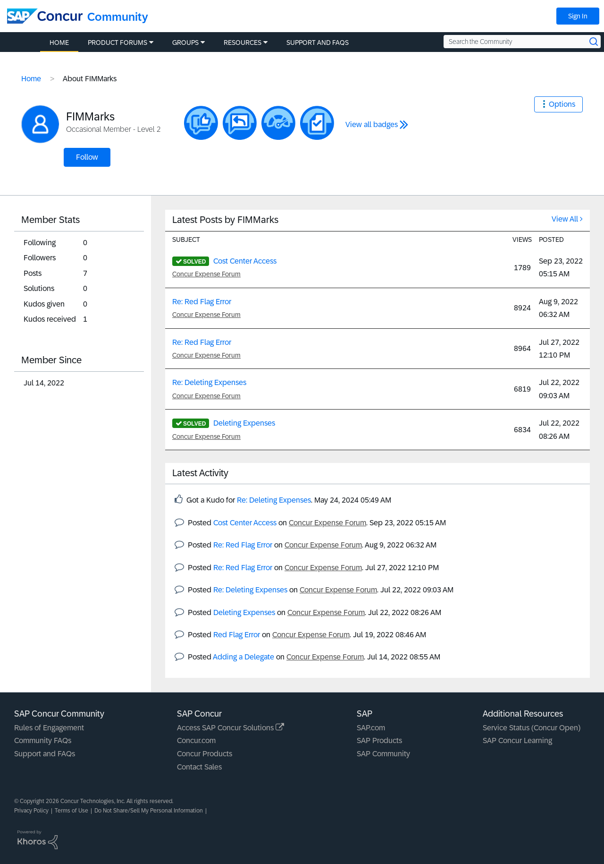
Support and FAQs (44, 754)
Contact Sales (199, 767)
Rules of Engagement (49, 728)
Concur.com (196, 740)
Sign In (577, 16)
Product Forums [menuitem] (117, 42)
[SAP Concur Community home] (45, 16)
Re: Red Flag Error (201, 302)
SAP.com (371, 728)
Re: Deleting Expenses (209, 382)
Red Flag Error (236, 635)
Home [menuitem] (59, 42)
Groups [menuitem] (185, 42)
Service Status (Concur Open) (531, 728)
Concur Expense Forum (206, 274)
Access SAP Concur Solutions (230, 728)
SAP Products (379, 740)
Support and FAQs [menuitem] (317, 42)
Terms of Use (71, 810)
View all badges (371, 124)
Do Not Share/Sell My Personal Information (148, 810)
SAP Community (383, 754)
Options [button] (562, 104)
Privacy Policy (31, 810)
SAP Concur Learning (517, 740)
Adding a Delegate (243, 657)
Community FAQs (42, 740)
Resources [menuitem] (242, 42)
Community (117, 16)
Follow (87, 157)
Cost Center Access (245, 261)
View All (565, 219)
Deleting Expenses (244, 423)
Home (31, 79)
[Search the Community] (522, 41)
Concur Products (204, 754)
